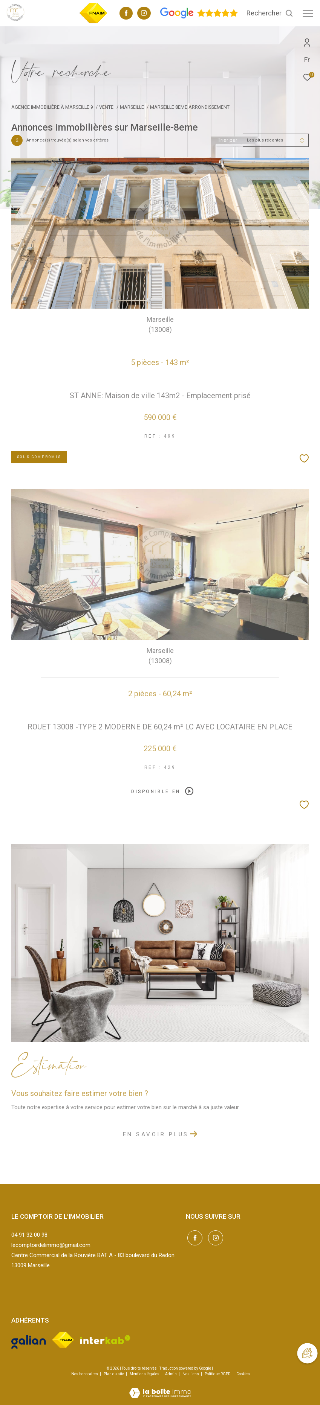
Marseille (132, 107)
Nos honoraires (84, 1374)
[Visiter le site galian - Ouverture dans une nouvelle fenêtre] (28, 1340)
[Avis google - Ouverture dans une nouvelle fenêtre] (199, 17)
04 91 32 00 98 (29, 1234)
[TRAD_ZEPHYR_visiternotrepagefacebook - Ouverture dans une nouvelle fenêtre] (126, 14)
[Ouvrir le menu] (308, 13)
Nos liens (191, 1374)
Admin (171, 1374)
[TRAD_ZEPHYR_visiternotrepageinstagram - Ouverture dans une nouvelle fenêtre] (144, 14)
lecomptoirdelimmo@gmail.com (50, 1245)
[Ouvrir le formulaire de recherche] (270, 13)
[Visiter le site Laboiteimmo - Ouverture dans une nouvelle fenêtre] (160, 1388)
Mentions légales (145, 1374)
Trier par (227, 140)
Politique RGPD (218, 1374)
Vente (106, 107)
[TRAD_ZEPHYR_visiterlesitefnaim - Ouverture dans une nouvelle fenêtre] (93, 22)
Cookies (243, 1374)
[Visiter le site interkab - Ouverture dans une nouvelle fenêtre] (105, 1339)
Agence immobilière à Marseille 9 (52, 107)
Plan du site (114, 1374)
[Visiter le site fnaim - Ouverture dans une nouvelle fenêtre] (63, 1339)
